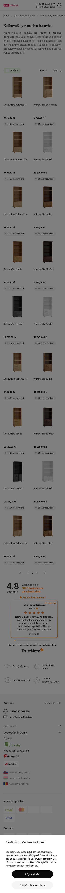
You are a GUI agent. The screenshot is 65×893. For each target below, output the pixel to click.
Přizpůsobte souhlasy (32, 885)
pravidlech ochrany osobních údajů (21, 865)
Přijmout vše (32, 874)
